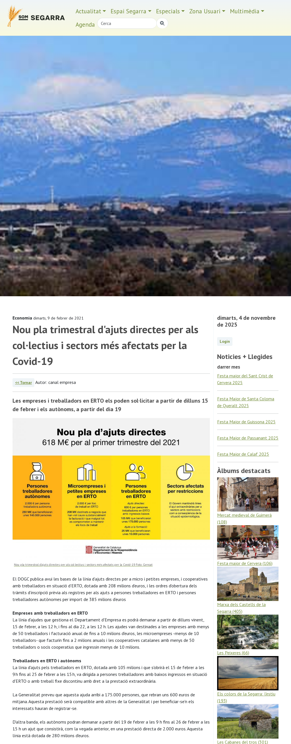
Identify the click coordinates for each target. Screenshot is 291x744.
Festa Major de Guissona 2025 (246, 421)
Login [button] (225, 341)
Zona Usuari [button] (205, 11)
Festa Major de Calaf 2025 (243, 454)
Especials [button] (168, 11)
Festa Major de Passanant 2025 (247, 438)
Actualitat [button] (88, 11)
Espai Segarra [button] (128, 11)
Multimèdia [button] (244, 11)
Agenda (85, 24)
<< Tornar (23, 382)
